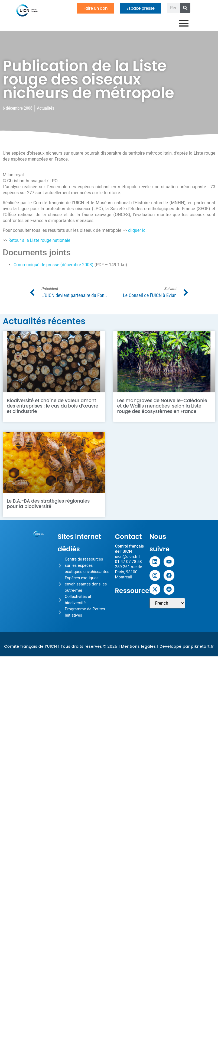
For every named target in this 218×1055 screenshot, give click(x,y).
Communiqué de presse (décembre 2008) (53, 264)
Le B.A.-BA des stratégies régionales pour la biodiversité (48, 504)
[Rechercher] (185, 8)
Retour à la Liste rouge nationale (39, 240)
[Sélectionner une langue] (167, 603)
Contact (128, 536)
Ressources (134, 590)
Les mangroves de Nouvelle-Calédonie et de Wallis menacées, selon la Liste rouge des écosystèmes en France (162, 406)
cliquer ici (137, 230)
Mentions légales (138, 646)
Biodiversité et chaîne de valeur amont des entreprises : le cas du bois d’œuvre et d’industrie (52, 406)
